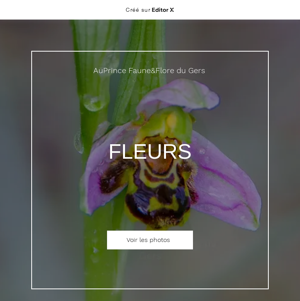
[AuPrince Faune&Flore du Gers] (150, 70)
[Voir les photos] (150, 240)
